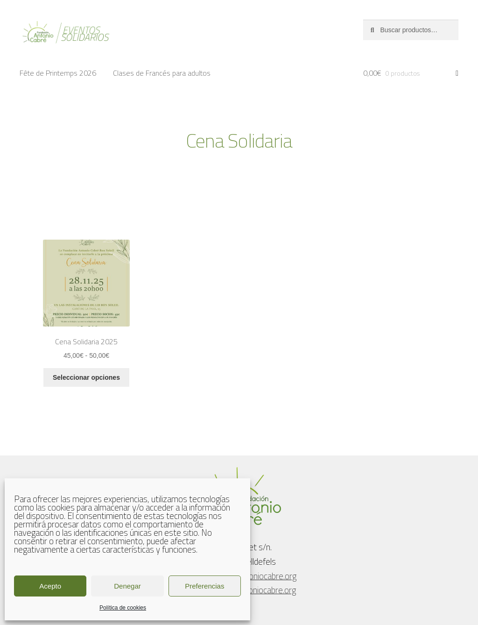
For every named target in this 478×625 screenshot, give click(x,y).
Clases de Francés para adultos (162, 72)
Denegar (127, 586)
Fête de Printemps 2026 (58, 72)
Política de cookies (122, 607)
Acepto (50, 586)
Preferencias (204, 586)
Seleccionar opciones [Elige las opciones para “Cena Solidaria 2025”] (86, 377)
